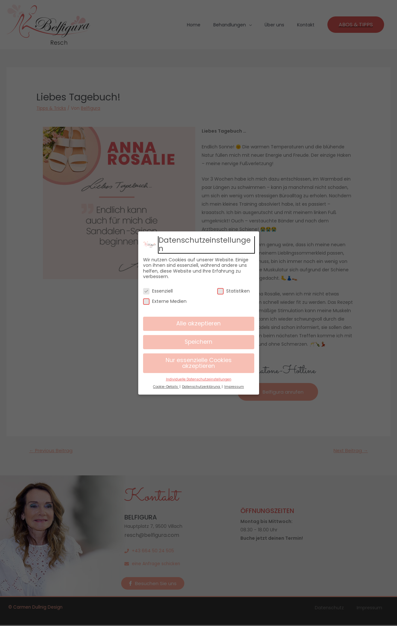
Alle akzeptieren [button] (198, 323)
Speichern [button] (198, 342)
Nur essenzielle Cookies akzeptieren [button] (199, 363)
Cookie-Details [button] (166, 386)
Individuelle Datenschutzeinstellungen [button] (198, 379)
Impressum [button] (234, 386)
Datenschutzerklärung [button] (201, 386)
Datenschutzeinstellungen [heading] (205, 244)
